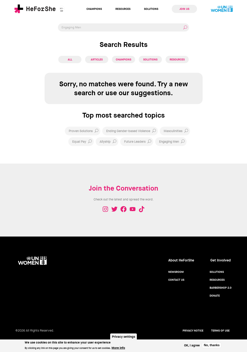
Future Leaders (134, 142)
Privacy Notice (193, 330)
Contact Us (176, 280)
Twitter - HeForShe (114, 209)
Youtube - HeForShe (132, 209)
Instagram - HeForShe (105, 209)
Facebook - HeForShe (123, 209)
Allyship (105, 142)
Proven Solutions (81, 131)
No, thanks (212, 346)
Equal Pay (79, 142)
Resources (122, 9)
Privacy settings (123, 338)
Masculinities (173, 131)
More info (118, 349)
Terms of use (220, 330)
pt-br (61, 9)
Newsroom (176, 272)
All (70, 59)
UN (222, 9)
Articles (97, 59)
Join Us (184, 9)
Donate (215, 295)
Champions (94, 9)
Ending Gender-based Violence (128, 131)
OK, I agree (192, 347)
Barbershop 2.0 (221, 287)
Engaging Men (169, 142)
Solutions (151, 9)
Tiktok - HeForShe (142, 209)
